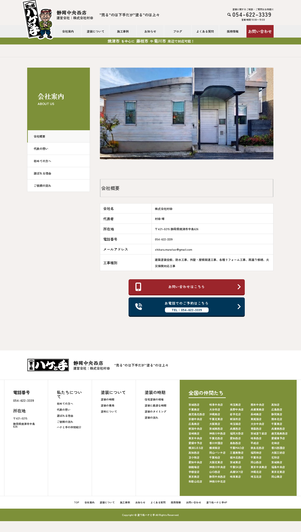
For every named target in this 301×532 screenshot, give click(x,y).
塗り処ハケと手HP (216, 502)
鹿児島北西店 (197, 414)
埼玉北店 (256, 477)
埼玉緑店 (235, 424)
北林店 (275, 443)
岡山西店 (256, 462)
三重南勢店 (237, 453)
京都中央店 (195, 419)
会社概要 (39, 136)
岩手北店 (235, 414)
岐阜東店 (235, 477)
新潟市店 (235, 419)
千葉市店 (256, 457)
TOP (76, 502)
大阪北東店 (216, 462)
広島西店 (276, 409)
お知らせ (150, 31)
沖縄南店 (214, 414)
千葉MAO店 (237, 448)
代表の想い (41, 149)
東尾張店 (256, 419)
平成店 (255, 443)
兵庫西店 (235, 429)
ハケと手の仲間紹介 (69, 427)
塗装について (95, 31)
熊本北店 (276, 419)
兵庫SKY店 (236, 472)
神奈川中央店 (217, 467)
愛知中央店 (195, 462)
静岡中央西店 (217, 477)
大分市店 (214, 409)
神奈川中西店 (217, 433)
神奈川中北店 (217, 481)
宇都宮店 (194, 472)
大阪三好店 (278, 453)
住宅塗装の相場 (154, 399)
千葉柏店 (214, 457)
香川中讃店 (216, 443)
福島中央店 (278, 467)
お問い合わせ (260, 31)
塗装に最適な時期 (155, 405)
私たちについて (69, 394)
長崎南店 (256, 414)
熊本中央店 (257, 405)
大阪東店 (214, 424)
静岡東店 (276, 414)
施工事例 (123, 31)
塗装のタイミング (155, 411)
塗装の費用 (107, 405)
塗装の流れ (151, 418)
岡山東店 (276, 477)
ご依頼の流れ (42, 185)
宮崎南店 (194, 433)
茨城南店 (276, 462)
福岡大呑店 (237, 433)
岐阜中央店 (216, 405)
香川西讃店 (278, 448)
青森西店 (256, 429)
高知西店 (194, 453)
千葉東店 (276, 424)
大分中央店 (257, 424)
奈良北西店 (257, 448)
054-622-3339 (23, 400)
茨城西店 (194, 405)
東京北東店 (278, 472)
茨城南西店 (216, 429)
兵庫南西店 (278, 429)
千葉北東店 (216, 419)
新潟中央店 (195, 429)
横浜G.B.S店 (196, 448)
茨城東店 (235, 462)
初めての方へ (42, 161)
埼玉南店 (235, 405)
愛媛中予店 (195, 443)
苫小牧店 (194, 457)
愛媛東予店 (278, 438)
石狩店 (275, 457)
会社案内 (68, 31)
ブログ (177, 31)
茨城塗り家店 (259, 433)
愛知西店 (235, 438)
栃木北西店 (237, 457)
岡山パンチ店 (217, 453)
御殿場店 (194, 467)
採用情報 (233, 31)
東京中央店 (195, 438)
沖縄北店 (256, 472)
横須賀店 (214, 448)
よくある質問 (205, 31)
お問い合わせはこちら (188, 287)
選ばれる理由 (42, 173)
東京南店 (194, 477)
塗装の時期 (107, 399)
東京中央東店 (259, 467)
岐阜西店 (256, 438)
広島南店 (194, 424)
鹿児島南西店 (279, 433)
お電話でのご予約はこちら (188, 306)
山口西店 (214, 472)
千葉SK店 (235, 467)
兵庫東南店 (257, 409)
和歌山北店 (195, 481)
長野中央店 (237, 409)
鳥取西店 (235, 443)
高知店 (275, 405)
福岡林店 (256, 453)
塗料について (109, 411)
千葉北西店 (216, 438)
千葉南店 (194, 409)
